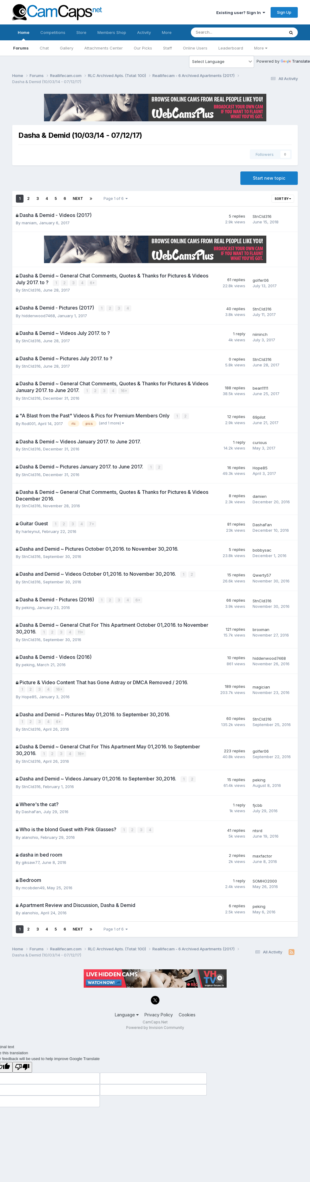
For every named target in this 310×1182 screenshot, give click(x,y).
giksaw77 (30, 859)
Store (81, 32)
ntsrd (257, 827)
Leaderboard (230, 48)
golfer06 (261, 279)
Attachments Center (103, 48)
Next (78, 198)
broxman (261, 627)
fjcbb (257, 801)
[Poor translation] (22, 1063)
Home (23, 35)
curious (260, 441)
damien (260, 495)
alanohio (30, 833)
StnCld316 (262, 216)
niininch (260, 333)
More (260, 48)
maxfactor (262, 852)
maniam (29, 222)
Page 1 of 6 (116, 198)
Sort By (283, 198)
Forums (21, 48)
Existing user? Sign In (240, 12)
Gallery (66, 48)
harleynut (31, 529)
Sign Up (284, 12)
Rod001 (28, 422)
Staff (167, 48)
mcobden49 (33, 884)
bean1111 (260, 387)
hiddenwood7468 (38, 315)
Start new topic (269, 178)
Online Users (195, 48)
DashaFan (262, 523)
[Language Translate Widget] (221, 62)
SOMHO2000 (265, 877)
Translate (295, 61)
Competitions (52, 32)
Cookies (187, 1011)
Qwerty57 (262, 573)
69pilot (259, 416)
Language (127, 1011)
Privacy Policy (158, 1011)
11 (80, 630)
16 (124, 390)
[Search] (221, 32)
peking (28, 605)
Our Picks (143, 48)
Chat (44, 48)
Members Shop (111, 32)
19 (81, 751)
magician (261, 684)
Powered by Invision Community (155, 1024)
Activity (144, 32)
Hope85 (260, 466)
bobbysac (262, 548)
